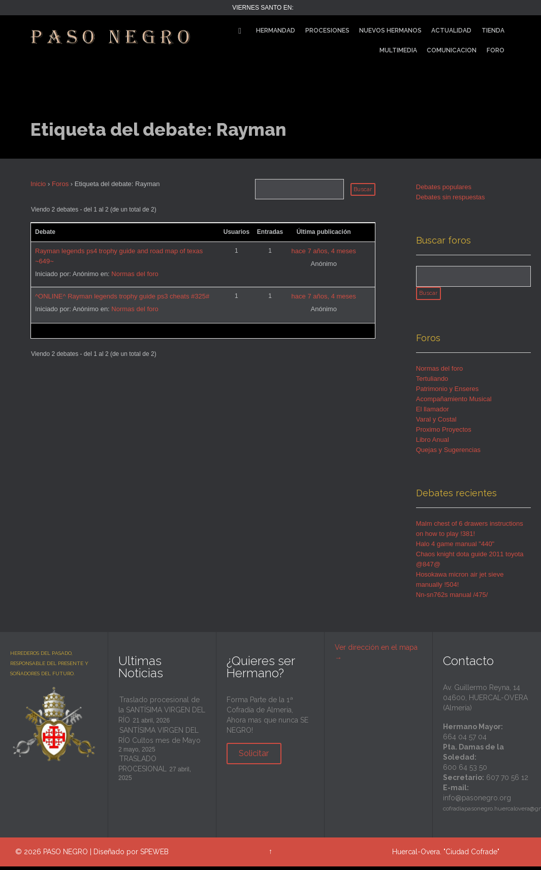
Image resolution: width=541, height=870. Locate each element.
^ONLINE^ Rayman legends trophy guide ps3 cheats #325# (122, 296)
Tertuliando (432, 382)
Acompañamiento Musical (454, 402)
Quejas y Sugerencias (448, 453)
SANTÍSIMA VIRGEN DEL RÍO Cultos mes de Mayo (159, 739)
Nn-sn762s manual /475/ (452, 598)
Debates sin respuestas (450, 197)
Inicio (38, 184)
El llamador (432, 412)
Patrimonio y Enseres (447, 392)
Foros (60, 184)
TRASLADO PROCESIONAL (142, 767)
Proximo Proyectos (443, 433)
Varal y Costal (436, 423)
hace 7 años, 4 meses (324, 251)
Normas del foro (134, 274)
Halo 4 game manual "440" (455, 547)
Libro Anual (432, 443)
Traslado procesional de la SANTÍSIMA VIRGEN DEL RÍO (161, 713)
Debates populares (443, 187)
